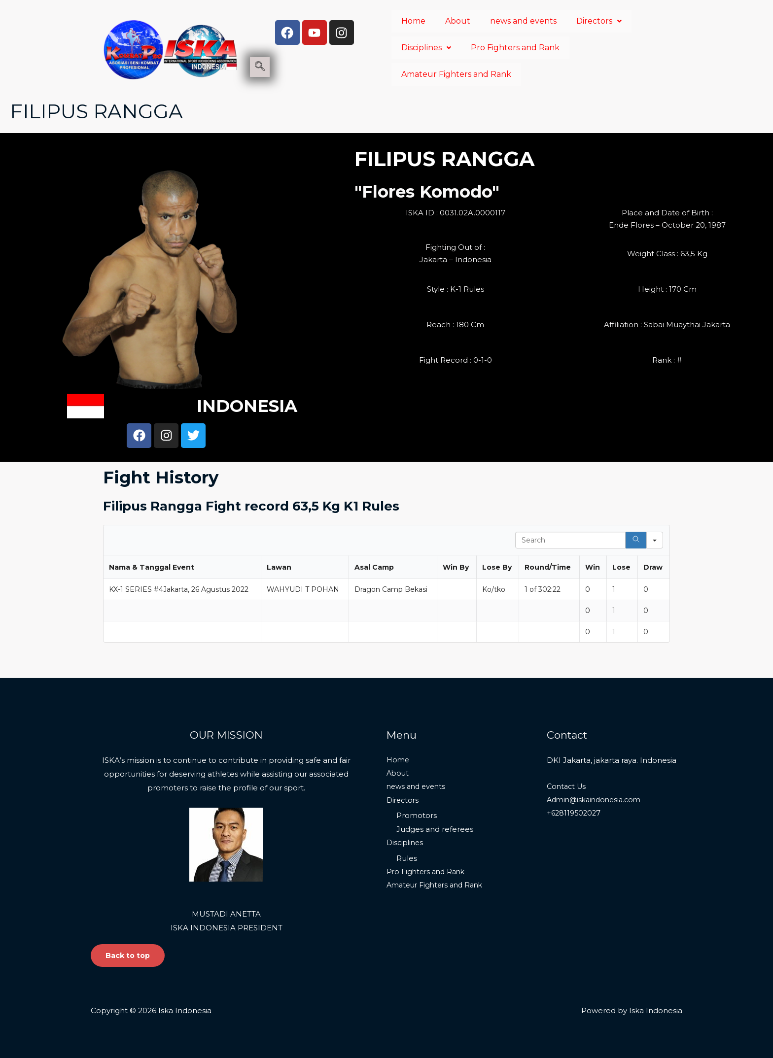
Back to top (128, 955)
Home (413, 21)
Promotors (416, 816)
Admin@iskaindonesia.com (597, 800)
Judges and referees (434, 830)
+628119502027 (575, 814)
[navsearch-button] (260, 67)
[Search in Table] (570, 540)
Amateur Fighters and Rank (456, 74)
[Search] (636, 540)
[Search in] (654, 540)
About (457, 21)
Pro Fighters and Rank (515, 47)
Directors (599, 21)
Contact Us (568, 786)
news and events (523, 21)
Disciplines (426, 47)
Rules (406, 859)
